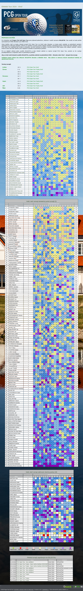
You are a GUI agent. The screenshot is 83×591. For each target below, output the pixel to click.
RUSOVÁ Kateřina (15, 115)
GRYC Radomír (14, 120)
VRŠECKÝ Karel (14, 174)
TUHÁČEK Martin (14, 160)
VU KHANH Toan (14, 99)
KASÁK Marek (13, 130)
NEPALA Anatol (14, 166)
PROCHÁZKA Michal (15, 111)
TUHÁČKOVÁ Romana (16, 193)
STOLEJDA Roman (15, 128)
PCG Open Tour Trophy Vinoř (35, 69)
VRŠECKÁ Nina (14, 195)
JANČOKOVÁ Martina (15, 158)
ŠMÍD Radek (13, 176)
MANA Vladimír (14, 138)
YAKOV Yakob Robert (15, 187)
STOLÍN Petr (13, 156)
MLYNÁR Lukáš (14, 142)
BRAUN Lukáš (13, 113)
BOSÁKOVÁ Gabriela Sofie (17, 172)
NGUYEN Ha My (14, 146)
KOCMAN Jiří (13, 170)
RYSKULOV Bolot (14, 154)
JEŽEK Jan (13, 164)
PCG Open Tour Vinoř (33, 67)
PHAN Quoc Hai (14, 103)
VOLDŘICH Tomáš (15, 181)
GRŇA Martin (13, 105)
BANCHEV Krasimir (15, 109)
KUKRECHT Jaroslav (15, 134)
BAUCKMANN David (15, 183)
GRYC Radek (13, 107)
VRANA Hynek (14, 132)
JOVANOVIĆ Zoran (15, 178)
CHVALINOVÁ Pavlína (16, 162)
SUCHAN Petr (13, 117)
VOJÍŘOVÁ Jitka (14, 148)
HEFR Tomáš (13, 144)
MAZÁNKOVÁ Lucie (15, 168)
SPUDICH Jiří (13, 124)
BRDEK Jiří (13, 189)
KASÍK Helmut (13, 140)
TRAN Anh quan (14, 101)
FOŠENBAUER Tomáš (16, 185)
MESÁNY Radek (14, 122)
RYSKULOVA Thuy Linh (16, 191)
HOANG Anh (13, 150)
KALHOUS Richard (15, 126)
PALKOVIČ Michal (14, 152)
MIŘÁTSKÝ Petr (14, 136)
